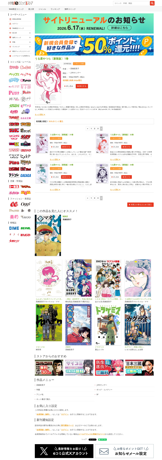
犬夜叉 (68, 321)
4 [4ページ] (101, 102)
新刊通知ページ (67, 399)
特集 (63, 448)
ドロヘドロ (40, 321)
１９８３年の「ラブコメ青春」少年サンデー (109, 273)
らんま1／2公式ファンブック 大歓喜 (50, 273)
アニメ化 (39, 368)
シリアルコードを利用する (21, 30)
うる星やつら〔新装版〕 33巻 (61, 139)
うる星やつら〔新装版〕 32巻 (122, 109)
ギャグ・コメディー (104, 364)
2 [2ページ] (94, 102)
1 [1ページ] (91, 102)
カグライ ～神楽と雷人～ (134, 321)
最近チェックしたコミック (100, 448)
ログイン (64, 388)
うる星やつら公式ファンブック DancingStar (139, 273)
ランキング (52, 448)
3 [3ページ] (97, 102)
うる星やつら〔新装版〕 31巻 (61, 109)
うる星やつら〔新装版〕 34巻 (122, 139)
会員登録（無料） (44, 388)
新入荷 (40, 448)
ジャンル (72, 448)
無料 (83, 448)
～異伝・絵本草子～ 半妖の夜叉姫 (78, 273)
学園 (38, 364)
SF (97, 368)
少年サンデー (75, 47)
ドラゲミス (99, 321)
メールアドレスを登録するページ (92, 408)
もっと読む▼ (40, 88)
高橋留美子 (74, 42)
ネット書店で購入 (43, 373)
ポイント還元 (80, 37)
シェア (84, 413)
